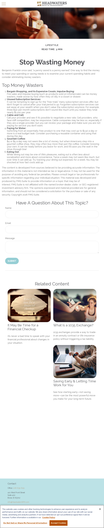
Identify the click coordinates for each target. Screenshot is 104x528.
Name (8, 208)
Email (8, 223)
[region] (52, 516)
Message (10, 238)
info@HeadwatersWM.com (18, 502)
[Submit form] (12, 261)
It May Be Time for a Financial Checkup (23, 327)
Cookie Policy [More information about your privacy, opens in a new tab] (48, 517)
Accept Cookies (58, 523)
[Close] (100, 509)
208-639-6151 (18, 488)
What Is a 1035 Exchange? (73, 325)
